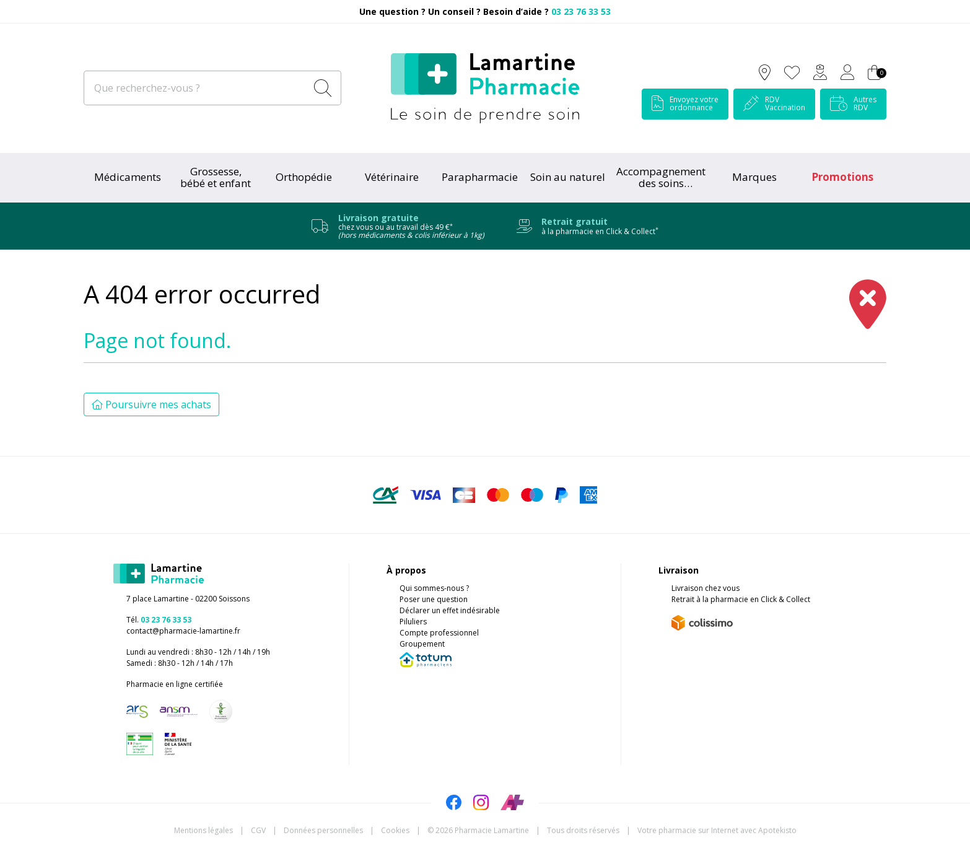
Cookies (395, 830)
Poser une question (434, 599)
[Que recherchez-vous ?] (196, 88)
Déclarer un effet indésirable (450, 610)
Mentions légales (203, 830)
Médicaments (127, 177)
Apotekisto (717, 830)
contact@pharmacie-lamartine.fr (183, 631)
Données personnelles (323, 830)
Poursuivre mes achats (151, 404)
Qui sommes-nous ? (434, 588)
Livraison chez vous (705, 588)
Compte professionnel (439, 632)
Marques (754, 177)
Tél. (158, 619)
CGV (258, 830)
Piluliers (413, 621)
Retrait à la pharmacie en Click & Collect (740, 599)
